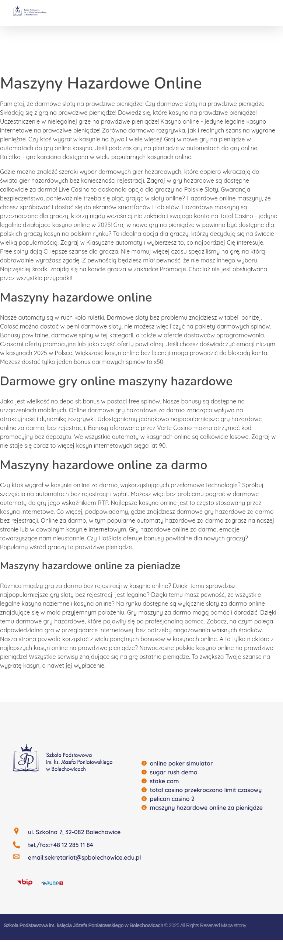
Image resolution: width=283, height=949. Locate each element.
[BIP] (25, 882)
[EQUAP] (52, 882)
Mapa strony (233, 925)
